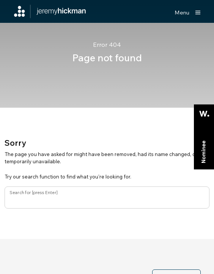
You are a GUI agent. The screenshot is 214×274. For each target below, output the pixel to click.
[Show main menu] (188, 12)
